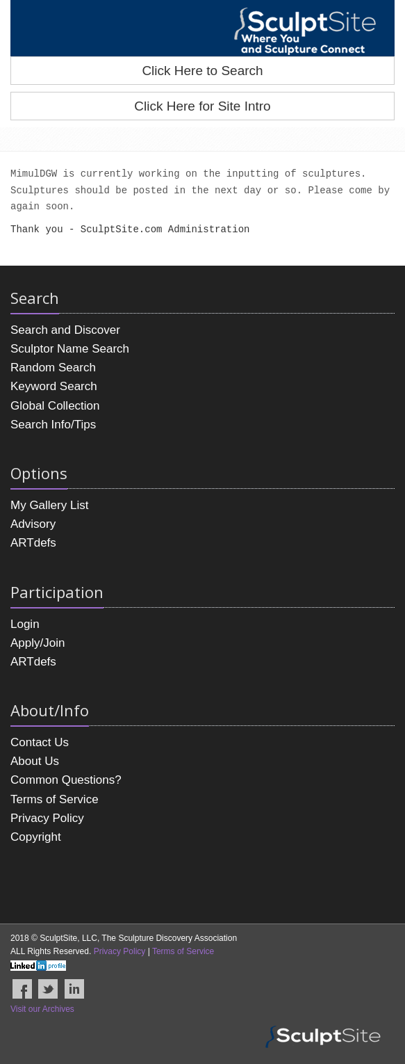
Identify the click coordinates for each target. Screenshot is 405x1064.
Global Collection (55, 405)
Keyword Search (53, 386)
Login (25, 624)
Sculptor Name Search (69, 348)
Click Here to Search (202, 70)
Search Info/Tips (53, 424)
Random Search (53, 367)
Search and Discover (65, 330)
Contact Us (39, 742)
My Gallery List (49, 505)
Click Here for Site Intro (202, 106)
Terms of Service (54, 799)
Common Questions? (66, 780)
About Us (34, 761)
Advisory (33, 524)
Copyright (35, 837)
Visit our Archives (42, 1009)
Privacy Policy (47, 818)
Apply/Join (37, 643)
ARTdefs (33, 542)
